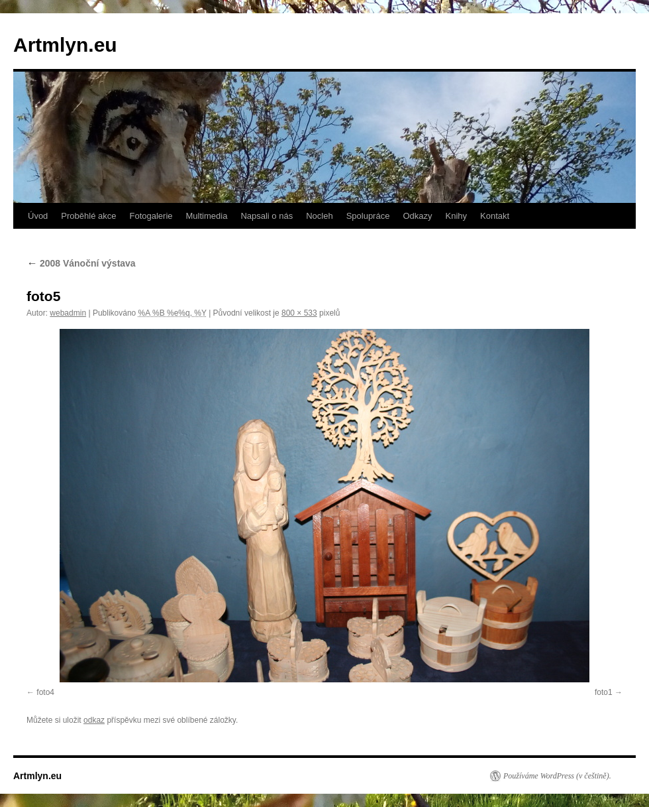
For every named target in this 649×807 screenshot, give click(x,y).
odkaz (94, 720)
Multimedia (207, 216)
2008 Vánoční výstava (81, 263)
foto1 (604, 692)
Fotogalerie (150, 216)
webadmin (68, 313)
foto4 (45, 692)
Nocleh (319, 216)
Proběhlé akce (88, 216)
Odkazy (417, 216)
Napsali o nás (266, 216)
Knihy (457, 216)
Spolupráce (368, 216)
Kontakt (494, 216)
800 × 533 (299, 313)
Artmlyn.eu (65, 45)
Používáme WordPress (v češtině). (557, 775)
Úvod (38, 216)
